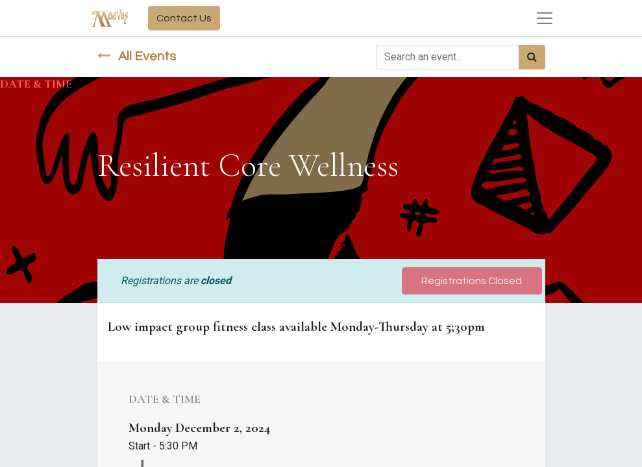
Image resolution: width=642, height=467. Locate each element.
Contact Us (184, 18)
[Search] (532, 57)
